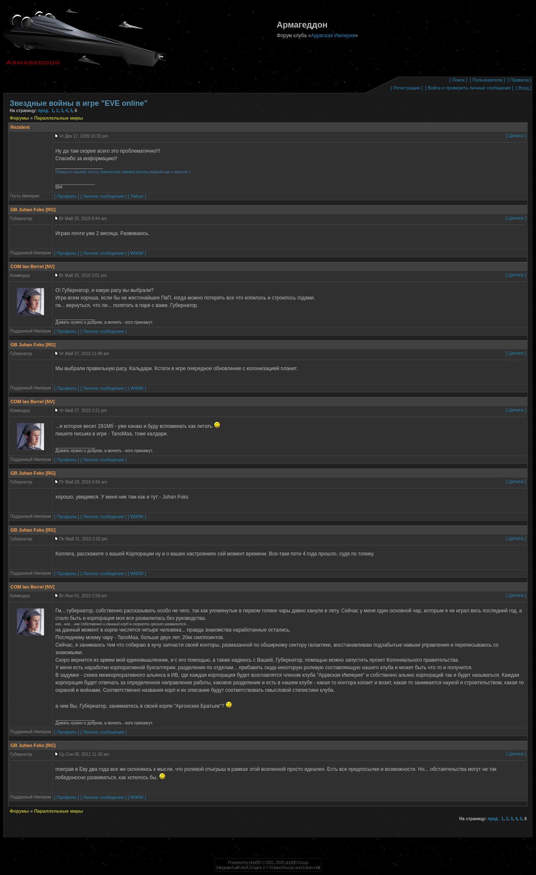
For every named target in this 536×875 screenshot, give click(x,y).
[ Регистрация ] (407, 87)
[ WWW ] (137, 253)
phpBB (254, 862)
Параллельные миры (58, 117)
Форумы (20, 117)
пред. (43, 110)
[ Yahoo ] (137, 196)
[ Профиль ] (66, 196)
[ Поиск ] (458, 79)
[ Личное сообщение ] (103, 196)
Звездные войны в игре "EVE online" (79, 103)
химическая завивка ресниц (124, 172)
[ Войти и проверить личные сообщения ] (469, 87)
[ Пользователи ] (487, 79)
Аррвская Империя (333, 35)
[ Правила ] (519, 79)
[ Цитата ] (516, 135)
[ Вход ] (523, 87)
